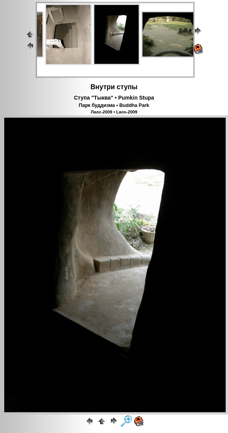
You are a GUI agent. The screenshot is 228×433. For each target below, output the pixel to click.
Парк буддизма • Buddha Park (114, 105)
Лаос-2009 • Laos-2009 (114, 112)
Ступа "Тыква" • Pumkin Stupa (114, 98)
